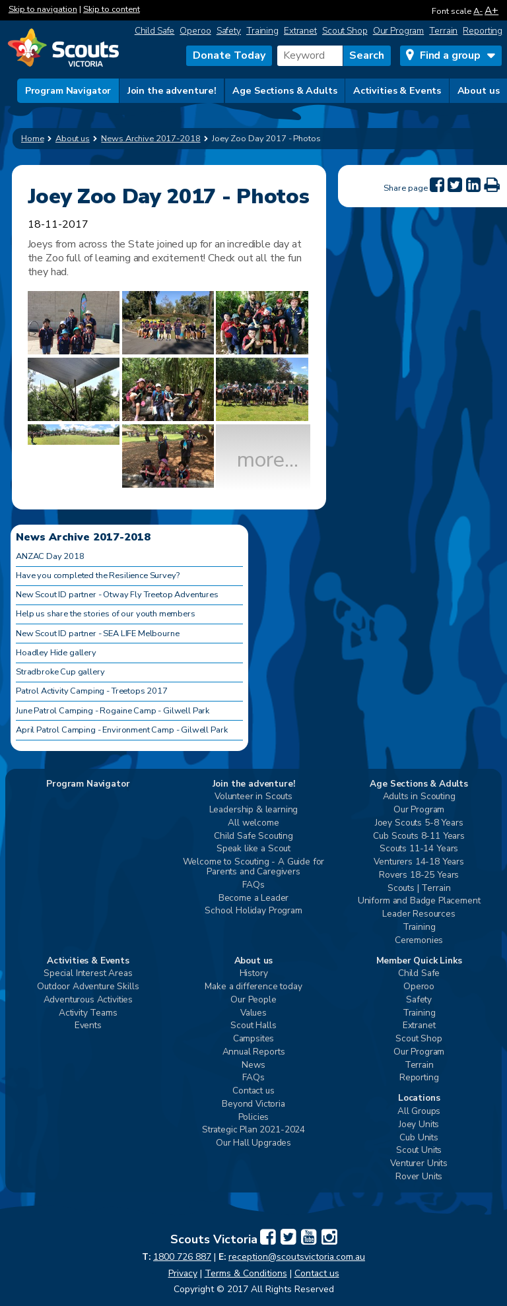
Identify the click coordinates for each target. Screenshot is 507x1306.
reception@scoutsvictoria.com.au (296, 1257)
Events (88, 1026)
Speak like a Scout (253, 849)
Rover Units (418, 1177)
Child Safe (155, 30)
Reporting (482, 30)
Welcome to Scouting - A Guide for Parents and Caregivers (254, 867)
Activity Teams (88, 1013)
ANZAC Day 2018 (50, 556)
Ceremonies (419, 941)
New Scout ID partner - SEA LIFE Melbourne (97, 633)
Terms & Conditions (246, 1273)
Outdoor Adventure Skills (88, 987)
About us (478, 90)
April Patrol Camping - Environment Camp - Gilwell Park (121, 730)
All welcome (253, 823)
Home (32, 139)
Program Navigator (68, 90)
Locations (419, 1098)
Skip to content (111, 9)
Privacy (182, 1273)
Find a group (450, 55)
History (254, 974)
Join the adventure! (172, 90)
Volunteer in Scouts (253, 797)
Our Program (398, 30)
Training (262, 30)
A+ (491, 10)
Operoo (195, 30)
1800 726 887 (182, 1257)
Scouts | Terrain (419, 889)
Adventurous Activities (88, 1000)
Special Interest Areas (88, 974)
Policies (253, 1118)
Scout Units (419, 1151)
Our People (253, 1000)
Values (253, 1013)
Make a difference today (253, 987)
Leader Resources (418, 914)
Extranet (300, 30)
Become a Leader (254, 898)
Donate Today (229, 55)
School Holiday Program (253, 911)
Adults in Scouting (419, 797)
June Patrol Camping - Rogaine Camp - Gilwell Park (112, 711)
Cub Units (418, 1138)
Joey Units (419, 1125)
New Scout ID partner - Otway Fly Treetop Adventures (117, 595)
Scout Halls (253, 1026)
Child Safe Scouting (253, 836)
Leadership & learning (253, 810)
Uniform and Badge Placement (419, 901)
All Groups (418, 1112)
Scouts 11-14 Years (419, 849)
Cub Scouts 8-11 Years (419, 836)
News (253, 1065)
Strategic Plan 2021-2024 (253, 1130)
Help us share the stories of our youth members (105, 614)
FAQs (253, 885)
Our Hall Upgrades (253, 1143)
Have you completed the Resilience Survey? (97, 575)
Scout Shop (345, 30)
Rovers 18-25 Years (419, 875)
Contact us (253, 1091)
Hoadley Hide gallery (56, 653)
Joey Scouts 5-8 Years (419, 823)
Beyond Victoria (253, 1104)
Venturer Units (419, 1164)
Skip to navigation (43, 9)
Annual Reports (253, 1052)
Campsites (254, 1039)
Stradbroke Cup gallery (60, 672)
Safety (229, 30)
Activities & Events (397, 90)
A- (478, 11)
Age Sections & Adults (284, 90)
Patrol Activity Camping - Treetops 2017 (92, 691)
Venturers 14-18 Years (419, 862)
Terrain (443, 30)
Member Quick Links (419, 961)
